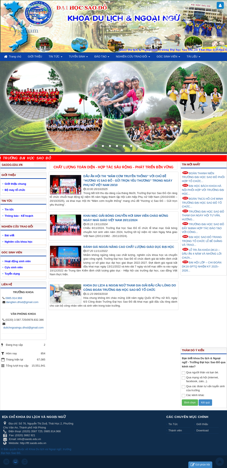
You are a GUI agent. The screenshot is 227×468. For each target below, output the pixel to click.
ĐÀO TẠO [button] (101, 58)
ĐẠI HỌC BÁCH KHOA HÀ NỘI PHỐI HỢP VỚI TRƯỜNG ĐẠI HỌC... (203, 189)
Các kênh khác (193, 395)
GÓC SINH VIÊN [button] (168, 58)
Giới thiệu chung (15, 183)
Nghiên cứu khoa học (19, 241)
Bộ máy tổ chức (15, 189)
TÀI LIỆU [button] (193, 58)
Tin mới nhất (191, 164)
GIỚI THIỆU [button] (35, 56)
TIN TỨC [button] (55, 58)
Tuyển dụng (12, 273)
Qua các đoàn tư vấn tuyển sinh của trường (203, 388)
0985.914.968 (13, 298)
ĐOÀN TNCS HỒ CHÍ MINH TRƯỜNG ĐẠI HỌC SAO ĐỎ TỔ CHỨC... (202, 202)
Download (202, 430)
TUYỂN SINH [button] (78, 58)
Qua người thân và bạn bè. (200, 373)
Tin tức (9, 209)
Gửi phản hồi (200, 465)
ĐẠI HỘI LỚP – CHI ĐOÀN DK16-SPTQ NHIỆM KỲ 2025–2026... (201, 266)
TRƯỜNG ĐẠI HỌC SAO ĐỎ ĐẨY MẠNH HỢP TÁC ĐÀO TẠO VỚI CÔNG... (203, 228)
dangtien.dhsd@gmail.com (22, 302)
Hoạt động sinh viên (18, 261)
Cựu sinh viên (14, 267)
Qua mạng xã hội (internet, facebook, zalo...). (200, 379)
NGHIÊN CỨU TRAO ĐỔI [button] (133, 58)
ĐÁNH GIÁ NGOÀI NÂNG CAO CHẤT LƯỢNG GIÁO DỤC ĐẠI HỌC (128, 247)
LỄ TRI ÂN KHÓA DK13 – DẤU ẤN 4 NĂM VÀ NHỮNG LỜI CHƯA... (201, 253)
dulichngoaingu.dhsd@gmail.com (23, 327)
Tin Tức (173, 424)
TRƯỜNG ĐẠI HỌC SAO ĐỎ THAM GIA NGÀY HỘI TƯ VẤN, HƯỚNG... (203, 215)
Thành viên (175, 430)
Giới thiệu (202, 424)
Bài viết (9, 235)
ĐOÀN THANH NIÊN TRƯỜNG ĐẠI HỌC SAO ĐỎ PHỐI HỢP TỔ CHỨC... (203, 177)
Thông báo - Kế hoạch (19, 215)
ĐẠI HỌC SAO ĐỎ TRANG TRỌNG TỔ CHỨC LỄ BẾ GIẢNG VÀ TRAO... (202, 240)
